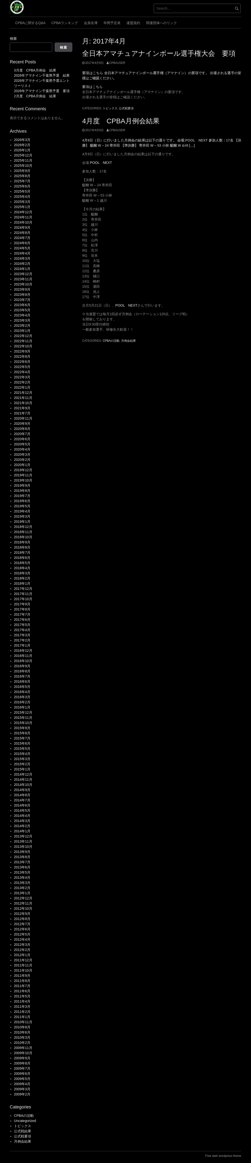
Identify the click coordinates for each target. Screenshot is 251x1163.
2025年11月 (23, 160)
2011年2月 (22, 1012)
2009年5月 (22, 1079)
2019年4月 (22, 511)
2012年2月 (22, 950)
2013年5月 (22, 872)
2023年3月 (22, 320)
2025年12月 (23, 155)
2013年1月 (22, 893)
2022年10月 (23, 346)
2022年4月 (22, 372)
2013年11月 (23, 841)
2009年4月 (22, 1084)
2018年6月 (22, 558)
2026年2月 (22, 145)
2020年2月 (22, 460)
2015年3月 (22, 759)
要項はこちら (92, 87)
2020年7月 (22, 434)
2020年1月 (22, 465)
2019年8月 (22, 491)
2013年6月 (22, 867)
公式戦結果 (22, 1131)
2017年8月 (22, 609)
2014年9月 (22, 790)
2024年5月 (22, 248)
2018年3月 (22, 573)
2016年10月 (23, 661)
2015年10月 (23, 723)
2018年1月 (22, 583)
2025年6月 (22, 186)
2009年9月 (22, 1058)
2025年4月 (22, 197)
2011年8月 (22, 981)
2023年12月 (23, 274)
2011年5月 (22, 996)
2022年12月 (23, 336)
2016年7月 (22, 676)
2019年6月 (22, 501)
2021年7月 (22, 413)
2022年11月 (23, 341)
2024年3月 (22, 258)
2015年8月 (22, 733)
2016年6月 (22, 681)
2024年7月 (22, 238)
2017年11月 (23, 594)
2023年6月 (22, 305)
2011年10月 (23, 970)
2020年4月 (22, 449)
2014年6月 (22, 805)
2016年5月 (22, 687)
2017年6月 (22, 620)
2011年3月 (22, 1006)
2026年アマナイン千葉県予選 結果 (42, 75)
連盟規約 (133, 23)
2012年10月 (23, 908)
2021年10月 (23, 403)
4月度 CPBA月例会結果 (121, 121)
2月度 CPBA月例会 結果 (35, 96)
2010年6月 (22, 1032)
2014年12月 (23, 774)
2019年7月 (22, 496)
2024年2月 (22, 264)
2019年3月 (22, 516)
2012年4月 (22, 939)
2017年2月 (22, 640)
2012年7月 (22, 924)
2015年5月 (22, 749)
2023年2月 (22, 325)
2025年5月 (22, 191)
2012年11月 (23, 903)
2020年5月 (22, 444)
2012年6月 (22, 929)
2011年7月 (22, 986)
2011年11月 (23, 965)
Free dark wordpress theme (223, 1156)
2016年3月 (22, 697)
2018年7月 (22, 552)
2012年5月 (22, 934)
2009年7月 (22, 1068)
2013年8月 (22, 857)
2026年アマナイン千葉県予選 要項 (42, 91)
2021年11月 (23, 398)
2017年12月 (23, 589)
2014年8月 (22, 795)
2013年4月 (22, 877)
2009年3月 (22, 1089)
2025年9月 (22, 171)
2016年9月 (22, 666)
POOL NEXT (101, 163)
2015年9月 (22, 728)
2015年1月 (22, 769)
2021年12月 (23, 393)
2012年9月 (22, 914)
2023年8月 (22, 295)
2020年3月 (22, 454)
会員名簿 (91, 23)
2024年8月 (22, 233)
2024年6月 (22, 243)
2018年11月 (23, 532)
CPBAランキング (64, 23)
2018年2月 (22, 578)
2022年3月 (22, 377)
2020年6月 (22, 439)
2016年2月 (22, 702)
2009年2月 (22, 1094)
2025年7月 (22, 181)
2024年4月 (22, 253)
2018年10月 (23, 537)
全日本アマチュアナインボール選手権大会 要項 (159, 53)
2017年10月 (23, 599)
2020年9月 (22, 423)
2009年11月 (23, 1048)
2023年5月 (22, 310)
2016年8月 (22, 671)
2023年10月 (23, 284)
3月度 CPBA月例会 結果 (35, 70)
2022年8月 (22, 356)
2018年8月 (22, 547)
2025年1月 (22, 207)
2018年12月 (23, 527)
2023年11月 (23, 279)
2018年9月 (22, 542)
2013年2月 (22, 888)
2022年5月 (22, 367)
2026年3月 (22, 140)
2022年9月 (22, 351)
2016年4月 (22, 692)
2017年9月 (22, 604)
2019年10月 (23, 480)
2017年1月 (22, 645)
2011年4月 (22, 1001)
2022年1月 (22, 387)
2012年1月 (22, 955)
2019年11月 (23, 475)
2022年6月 (22, 362)
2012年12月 (23, 898)
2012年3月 (22, 945)
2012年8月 (22, 919)
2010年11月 (23, 1022)
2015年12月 (23, 712)
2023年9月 (22, 289)
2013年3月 (22, 883)
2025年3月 (22, 202)
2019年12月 (23, 470)
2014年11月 (23, 779)
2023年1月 (22, 331)
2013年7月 (22, 862)
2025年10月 (23, 166)
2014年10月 (23, 785)
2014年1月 (22, 831)
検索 (13, 39)
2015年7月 (22, 738)
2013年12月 (23, 836)
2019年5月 (22, 506)
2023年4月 (22, 315)
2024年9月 (22, 227)
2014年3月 (22, 821)
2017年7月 (22, 614)
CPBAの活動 (111, 340)
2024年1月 (22, 269)
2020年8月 (22, 429)
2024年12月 (23, 212)
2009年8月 (22, 1063)
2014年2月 (22, 826)
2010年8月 (22, 1027)
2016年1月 (22, 707)
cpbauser (117, 63)
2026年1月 (22, 150)
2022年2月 (22, 382)
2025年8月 (22, 176)
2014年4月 (22, 816)
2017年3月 (22, 635)
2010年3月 (22, 1037)
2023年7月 (22, 300)
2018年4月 (22, 568)
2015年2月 (22, 764)
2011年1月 (22, 1017)
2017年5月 (22, 625)
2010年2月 (22, 1043)
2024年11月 (23, 217)
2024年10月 (23, 222)
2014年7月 (22, 800)
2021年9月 (22, 408)
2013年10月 (23, 847)
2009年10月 (23, 1053)
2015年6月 (22, 743)
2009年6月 (22, 1074)
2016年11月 (23, 656)
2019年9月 (22, 485)
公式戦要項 (126, 108)
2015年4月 (22, 754)
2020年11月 (23, 418)
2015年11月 (23, 718)
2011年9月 (22, 976)
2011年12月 (23, 960)
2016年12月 (23, 650)
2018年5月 (22, 563)
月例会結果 (128, 340)
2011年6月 (22, 991)
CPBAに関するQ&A (30, 23)
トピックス (110, 108)
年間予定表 (112, 23)
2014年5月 (22, 810)
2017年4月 (22, 630)
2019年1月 (22, 522)
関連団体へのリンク (161, 23)
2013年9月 (22, 852)
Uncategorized (25, 1121)
